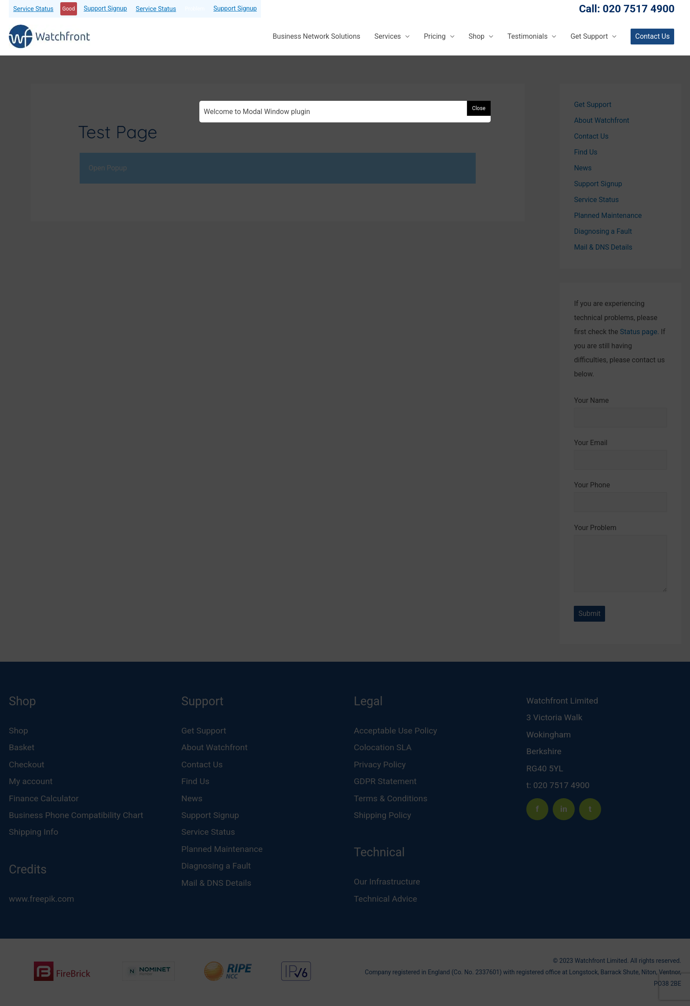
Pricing (435, 36)
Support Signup (105, 8)
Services (387, 36)
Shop (476, 36)
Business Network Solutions (316, 36)
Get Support (589, 36)
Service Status (33, 9)
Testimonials (527, 36)
